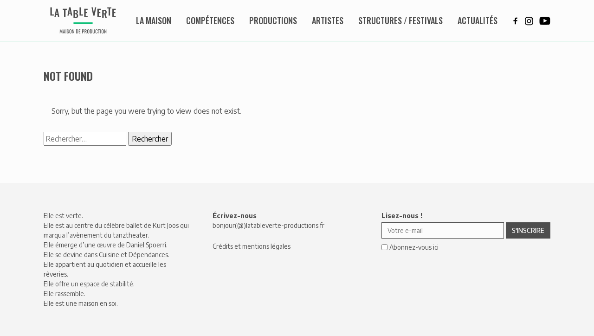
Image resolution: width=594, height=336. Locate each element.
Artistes (327, 20)
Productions (273, 20)
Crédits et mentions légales (252, 246)
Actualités (477, 20)
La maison (153, 20)
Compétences (210, 20)
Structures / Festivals (400, 20)
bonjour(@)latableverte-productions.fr (268, 225)
